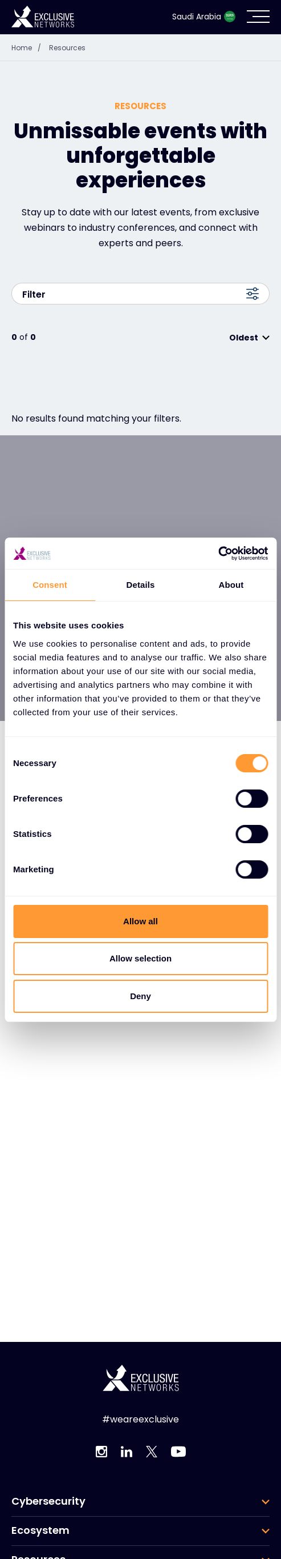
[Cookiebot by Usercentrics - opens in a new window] (218, 553)
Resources (67, 48)
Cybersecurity (48, 1501)
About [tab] (231, 585)
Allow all (140, 921)
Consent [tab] (49, 585)
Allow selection (140, 958)
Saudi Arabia (203, 16)
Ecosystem (40, 1530)
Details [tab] (141, 585)
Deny (140, 996)
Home (29, 48)
